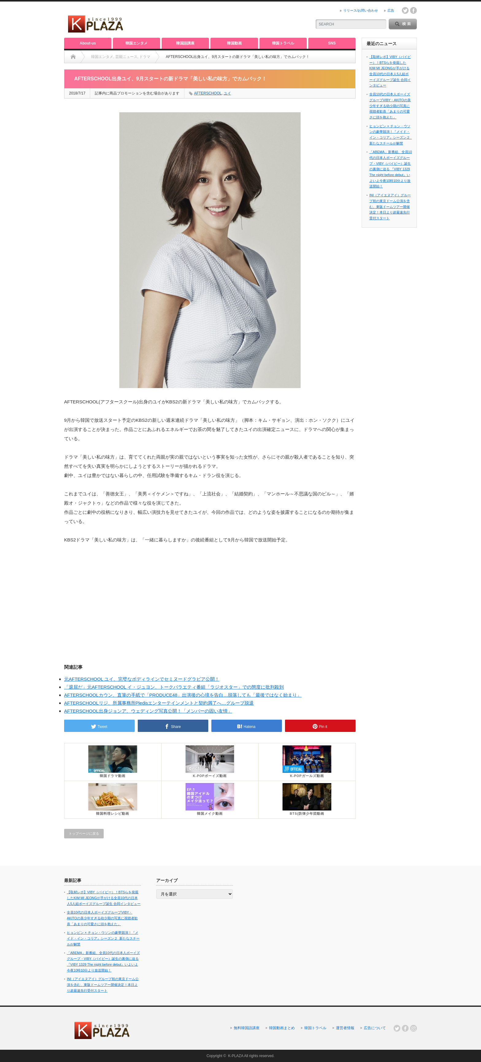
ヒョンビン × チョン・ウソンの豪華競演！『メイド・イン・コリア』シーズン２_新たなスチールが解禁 (103, 938)
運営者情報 (345, 1028)
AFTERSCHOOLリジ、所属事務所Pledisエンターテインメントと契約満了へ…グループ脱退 (159, 703)
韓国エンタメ (136, 43)
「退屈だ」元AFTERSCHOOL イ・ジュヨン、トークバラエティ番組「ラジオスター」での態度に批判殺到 (174, 687)
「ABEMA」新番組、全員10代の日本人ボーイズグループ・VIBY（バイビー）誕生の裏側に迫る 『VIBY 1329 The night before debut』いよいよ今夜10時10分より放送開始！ (390, 169)
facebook (413, 10)
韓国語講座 (185, 43)
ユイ (227, 93)
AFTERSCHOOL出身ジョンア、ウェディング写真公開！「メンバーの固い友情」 (148, 711)
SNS (332, 43)
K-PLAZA (235, 1056)
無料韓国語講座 (247, 1028)
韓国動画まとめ (282, 1028)
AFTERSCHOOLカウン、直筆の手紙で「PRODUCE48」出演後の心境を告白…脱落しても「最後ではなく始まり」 (183, 695)
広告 (390, 10)
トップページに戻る (84, 833)
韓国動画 (234, 43)
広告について (375, 1028)
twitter (405, 10)
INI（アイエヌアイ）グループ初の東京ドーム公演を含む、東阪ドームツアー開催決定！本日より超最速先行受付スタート (390, 206)
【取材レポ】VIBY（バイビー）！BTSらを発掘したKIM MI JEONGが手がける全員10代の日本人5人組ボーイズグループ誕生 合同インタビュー (103, 897)
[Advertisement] (234, 20)
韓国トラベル (283, 43)
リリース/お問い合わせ (360, 10)
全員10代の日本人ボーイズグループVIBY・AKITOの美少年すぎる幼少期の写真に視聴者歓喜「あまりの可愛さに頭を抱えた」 (390, 105)
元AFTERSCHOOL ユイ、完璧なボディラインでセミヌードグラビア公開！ (141, 679)
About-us (88, 43)
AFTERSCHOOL (207, 93)
